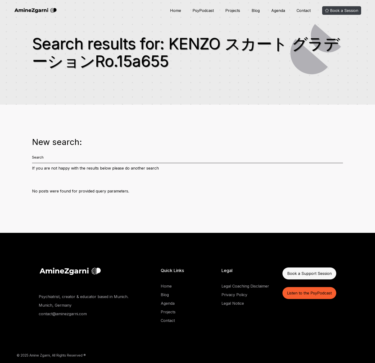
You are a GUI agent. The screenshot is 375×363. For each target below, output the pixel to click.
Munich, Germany (55, 305)
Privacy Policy (234, 294)
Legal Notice (232, 303)
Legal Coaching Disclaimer (245, 286)
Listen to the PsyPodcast (309, 293)
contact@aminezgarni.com (63, 313)
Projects (168, 312)
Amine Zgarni (39, 355)
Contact (168, 320)
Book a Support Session (309, 273)
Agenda (168, 303)
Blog (165, 294)
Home (166, 286)
